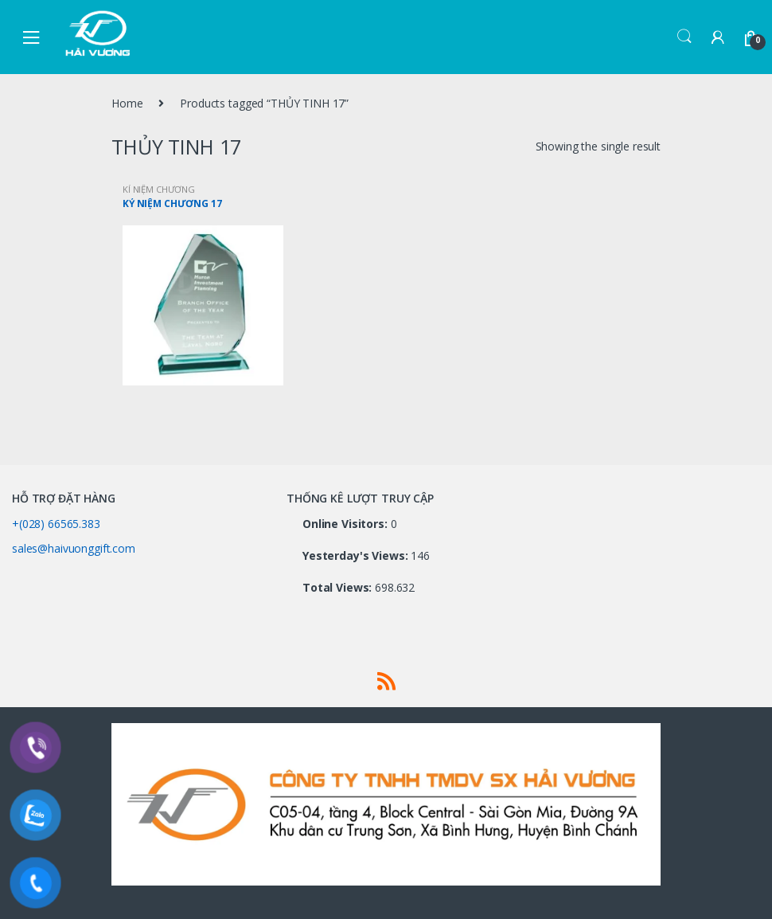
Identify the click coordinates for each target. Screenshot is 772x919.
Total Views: (338, 588)
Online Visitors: (346, 524)
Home (126, 103)
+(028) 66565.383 (56, 523)
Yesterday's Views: (356, 556)
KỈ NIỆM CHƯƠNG (159, 189)
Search (684, 36)
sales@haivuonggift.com (73, 548)
